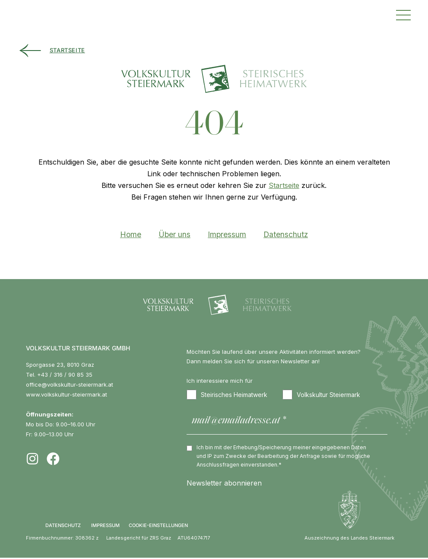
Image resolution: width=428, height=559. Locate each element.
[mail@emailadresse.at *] (287, 422)
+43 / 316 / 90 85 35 (64, 375)
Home (130, 234)
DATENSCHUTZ (63, 527)
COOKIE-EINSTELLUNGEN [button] (158, 527)
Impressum (227, 234)
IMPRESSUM (105, 527)
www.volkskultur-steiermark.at (66, 394)
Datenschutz (285, 234)
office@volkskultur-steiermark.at (69, 384)
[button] (403, 14)
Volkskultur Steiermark (321, 395)
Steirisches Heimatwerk (227, 395)
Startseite (284, 185)
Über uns (174, 234)
